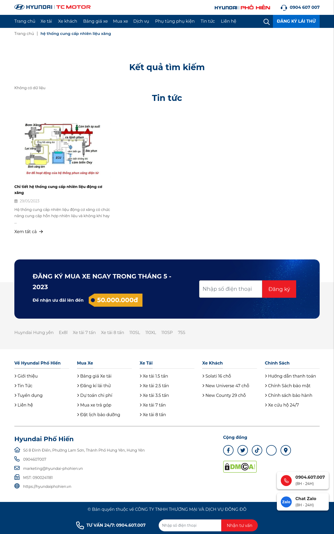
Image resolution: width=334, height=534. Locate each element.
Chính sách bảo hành (288, 395)
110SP (167, 332)
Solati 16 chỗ (216, 376)
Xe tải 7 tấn (84, 332)
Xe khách (67, 21)
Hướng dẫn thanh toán (290, 376)
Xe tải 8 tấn (112, 332)
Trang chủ (24, 21)
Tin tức (208, 21)
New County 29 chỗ (224, 395)
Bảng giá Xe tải (94, 376)
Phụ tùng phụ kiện (175, 21)
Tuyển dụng (28, 395)
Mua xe (120, 21)
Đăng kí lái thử (94, 385)
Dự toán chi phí (94, 395)
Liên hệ (228, 21)
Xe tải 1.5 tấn (154, 376)
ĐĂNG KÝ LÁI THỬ (296, 21)
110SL (134, 332)
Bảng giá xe (95, 21)
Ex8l (63, 332)
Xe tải (46, 21)
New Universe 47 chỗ (225, 385)
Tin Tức (23, 385)
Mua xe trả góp (94, 405)
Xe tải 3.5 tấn (154, 395)
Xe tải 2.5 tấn (154, 385)
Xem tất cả (28, 231)
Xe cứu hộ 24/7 (282, 405)
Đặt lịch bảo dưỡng (98, 414)
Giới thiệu (26, 376)
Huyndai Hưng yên (33, 332)
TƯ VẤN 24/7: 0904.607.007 (111, 525)
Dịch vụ (141, 21)
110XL (150, 332)
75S (181, 332)
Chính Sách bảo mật (288, 385)
